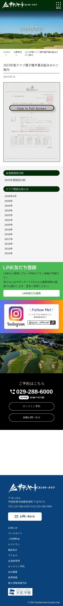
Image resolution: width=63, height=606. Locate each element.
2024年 (9, 205)
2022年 (9, 215)
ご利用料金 (14, 538)
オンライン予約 (31, 406)
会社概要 (12, 572)
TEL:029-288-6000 (19, 506)
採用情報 (12, 577)
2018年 (9, 234)
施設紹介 (12, 549)
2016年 (9, 243)
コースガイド (15, 533)
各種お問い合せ (31, 417)
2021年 (9, 220)
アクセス (12, 555)
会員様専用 (14, 561)
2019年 (9, 229)
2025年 (9, 200)
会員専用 (18, 51)
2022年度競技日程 (15, 180)
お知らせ (12, 527)
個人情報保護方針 (17, 583)
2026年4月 (11, 196)
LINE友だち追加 (31, 293)
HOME (6, 51)
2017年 (9, 239)
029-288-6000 (34, 391)
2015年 (9, 248)
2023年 (9, 210)
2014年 (9, 253)
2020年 (9, 224)
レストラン (14, 544)
